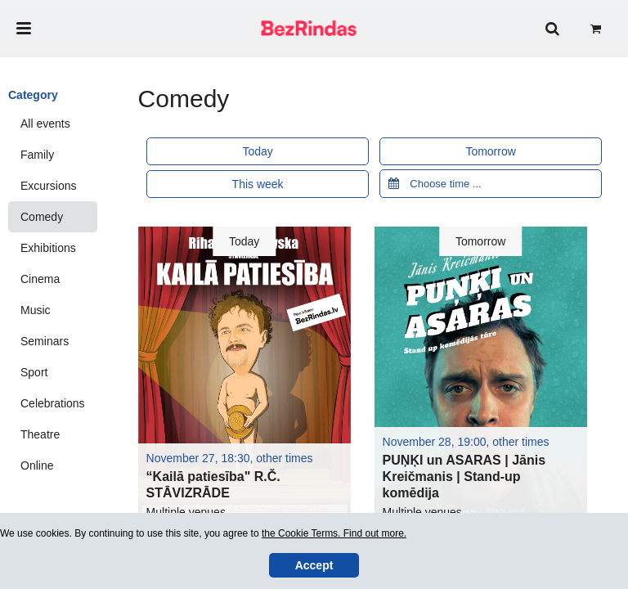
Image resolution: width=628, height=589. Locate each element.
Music (35, 310)
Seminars (44, 341)
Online (36, 465)
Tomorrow (490, 151)
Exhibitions (48, 247)
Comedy (41, 216)
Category (33, 94)
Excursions (48, 185)
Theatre (40, 434)
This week (258, 184)
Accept (314, 565)
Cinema (40, 279)
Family (37, 154)
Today (257, 151)
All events (45, 123)
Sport (33, 372)
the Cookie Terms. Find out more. (334, 533)
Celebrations (52, 403)
